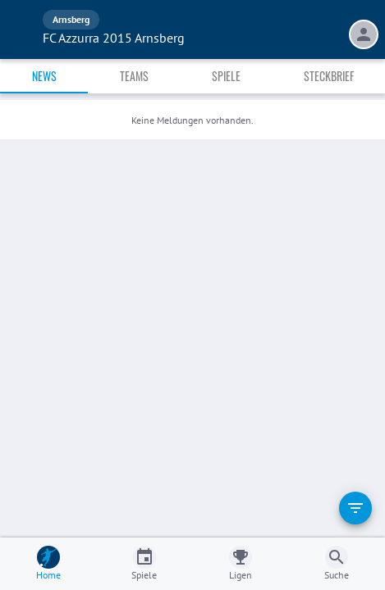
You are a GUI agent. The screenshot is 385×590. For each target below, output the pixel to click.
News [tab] (44, 75)
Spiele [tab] (226, 75)
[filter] (355, 508)
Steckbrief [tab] (329, 75)
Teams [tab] (134, 75)
